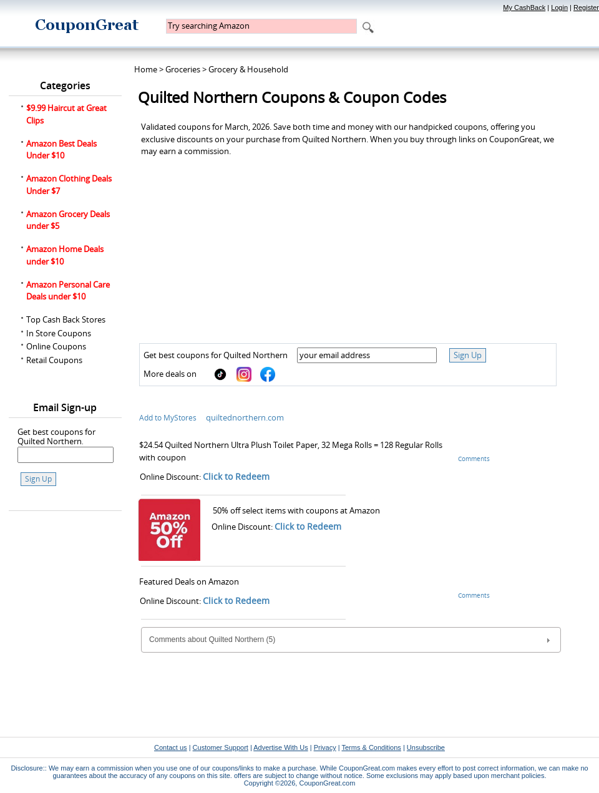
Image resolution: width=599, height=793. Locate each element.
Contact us (170, 747)
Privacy (325, 747)
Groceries (182, 69)
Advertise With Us (280, 747)
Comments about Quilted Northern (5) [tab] (351, 640)
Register (586, 7)
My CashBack (524, 7)
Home (145, 69)
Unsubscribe (426, 747)
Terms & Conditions (371, 747)
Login (559, 7)
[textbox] (261, 26)
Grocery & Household (248, 69)
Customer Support (220, 747)
